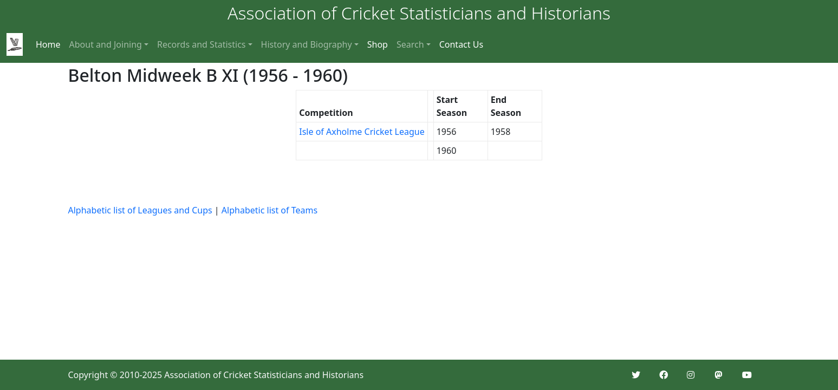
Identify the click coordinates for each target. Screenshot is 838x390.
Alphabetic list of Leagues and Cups (140, 210)
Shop (377, 44)
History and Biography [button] (306, 44)
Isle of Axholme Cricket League (361, 132)
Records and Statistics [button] (201, 44)
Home (48, 44)
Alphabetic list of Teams (269, 210)
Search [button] (410, 44)
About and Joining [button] (105, 44)
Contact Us (461, 44)
